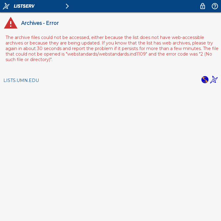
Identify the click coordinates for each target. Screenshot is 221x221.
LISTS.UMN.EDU (21, 80)
